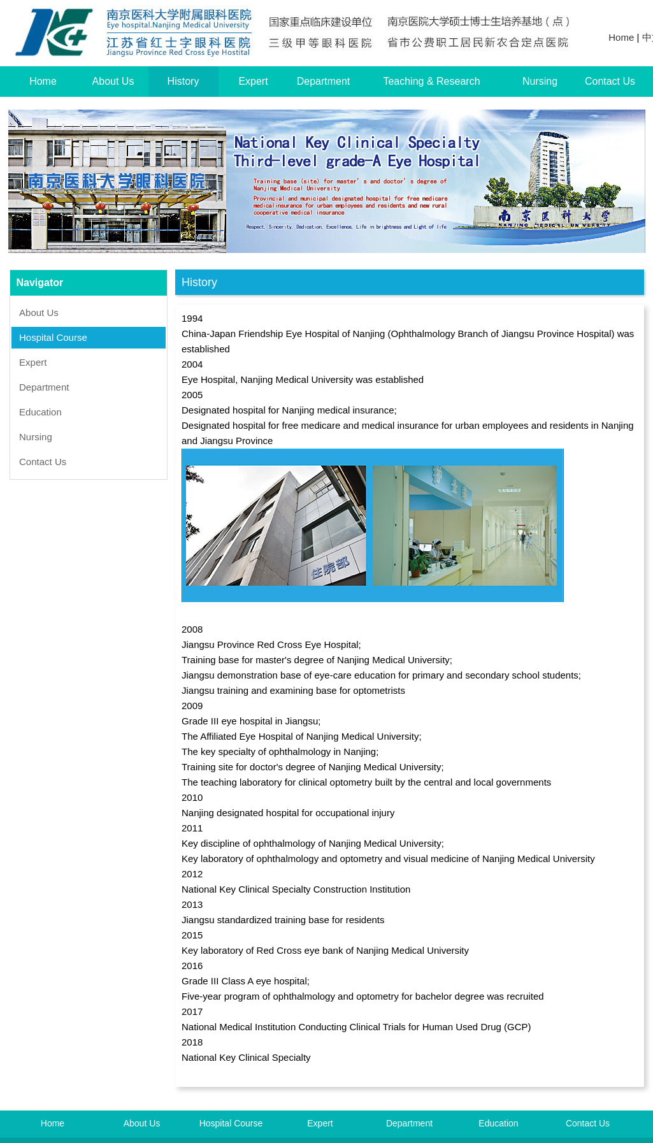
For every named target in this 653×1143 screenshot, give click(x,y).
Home (621, 37)
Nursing (539, 81)
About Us (113, 81)
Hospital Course (53, 337)
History (183, 81)
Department (323, 81)
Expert (253, 81)
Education (40, 411)
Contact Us (610, 81)
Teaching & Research (431, 81)
